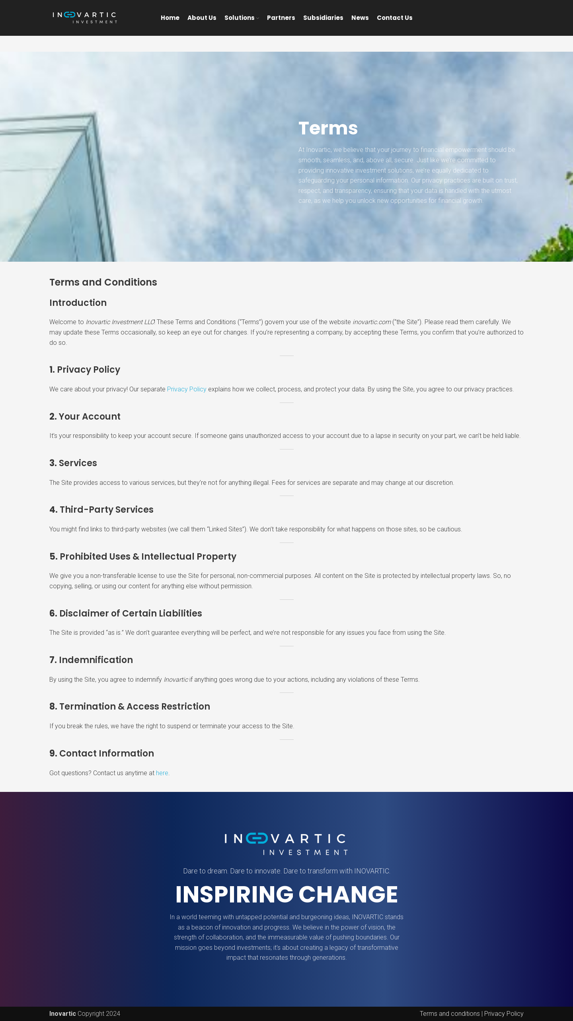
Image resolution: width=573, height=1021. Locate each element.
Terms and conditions (450, 1013)
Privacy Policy (187, 389)
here (162, 773)
